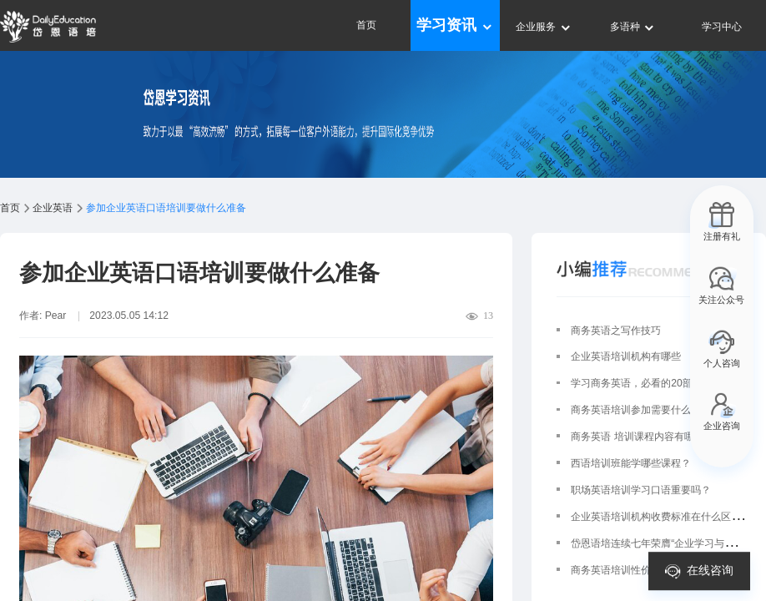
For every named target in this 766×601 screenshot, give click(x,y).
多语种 (633, 27)
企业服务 (544, 27)
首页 (366, 25)
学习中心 (722, 27)
